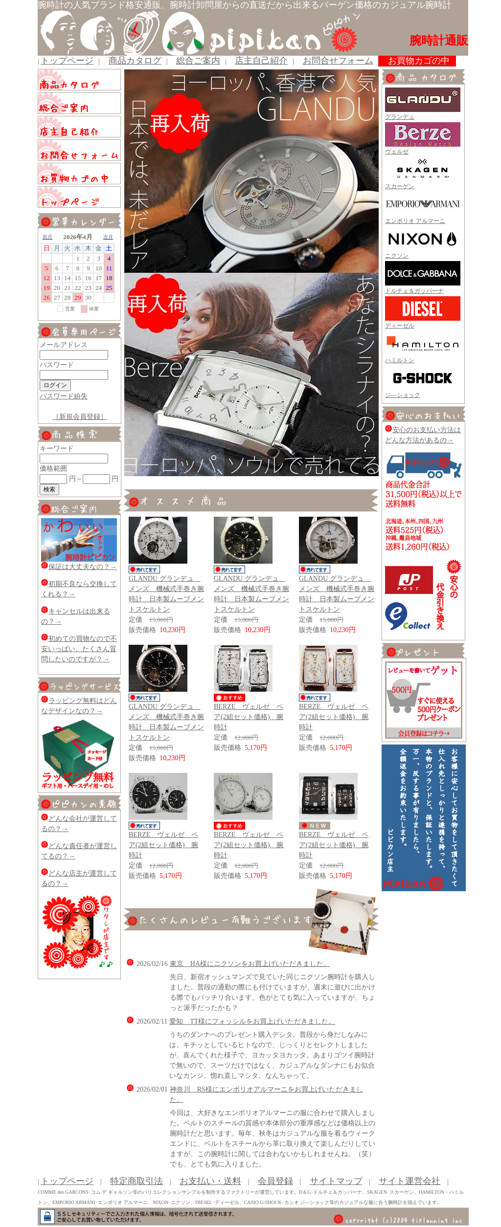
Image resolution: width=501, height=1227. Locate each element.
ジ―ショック (402, 395)
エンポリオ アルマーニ (415, 221)
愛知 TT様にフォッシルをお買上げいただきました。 (252, 1021)
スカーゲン (399, 186)
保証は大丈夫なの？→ (79, 566)
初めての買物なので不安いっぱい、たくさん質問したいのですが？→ (79, 649)
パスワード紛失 (64, 396)
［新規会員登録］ (79, 416)
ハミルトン (399, 360)
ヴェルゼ (397, 151)
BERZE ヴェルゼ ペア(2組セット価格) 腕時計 (248, 717)
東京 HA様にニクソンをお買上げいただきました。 (250, 963)
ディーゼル (399, 325)
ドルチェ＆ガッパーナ (414, 290)
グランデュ (399, 116)
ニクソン (397, 255)
